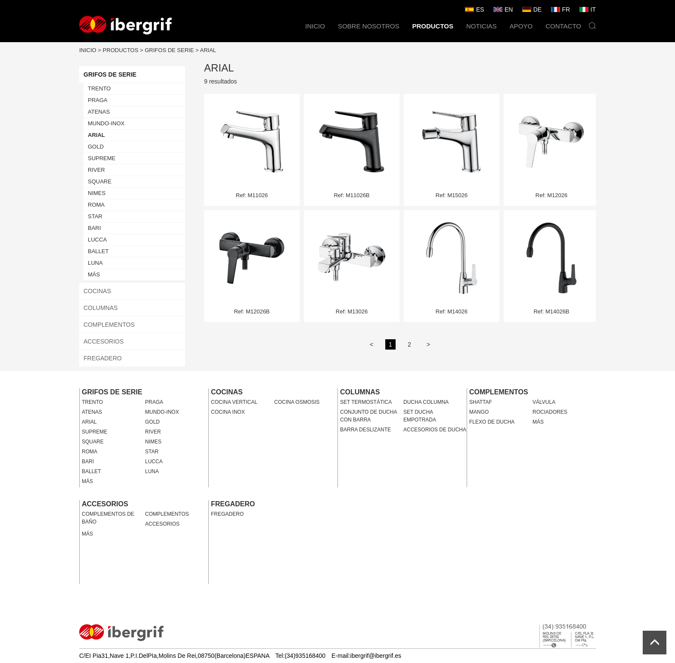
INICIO (315, 26)
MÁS (94, 274)
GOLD (96, 146)
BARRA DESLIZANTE (365, 430)
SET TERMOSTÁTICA (366, 402)
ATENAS (99, 111)
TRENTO (99, 88)
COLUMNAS (101, 307)
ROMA (96, 204)
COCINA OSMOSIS (296, 402)
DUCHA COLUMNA (426, 402)
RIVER (96, 170)
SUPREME (101, 158)
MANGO (479, 412)
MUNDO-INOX (106, 123)
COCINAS (97, 291)
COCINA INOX (228, 412)
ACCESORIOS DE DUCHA (434, 430)
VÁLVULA (544, 402)
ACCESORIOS (104, 341)
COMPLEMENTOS (109, 324)
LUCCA (97, 239)
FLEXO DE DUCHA (491, 422)
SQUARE (99, 181)
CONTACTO (563, 26)
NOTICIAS (481, 26)
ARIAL (208, 50)
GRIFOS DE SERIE (169, 50)
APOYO (521, 26)
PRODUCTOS (432, 26)
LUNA (95, 263)
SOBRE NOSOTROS (368, 26)
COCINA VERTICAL (234, 402)
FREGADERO (103, 358)
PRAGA (98, 100)
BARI (94, 228)
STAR (95, 216)
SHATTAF (480, 402)
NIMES (96, 193)
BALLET (98, 251)
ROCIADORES (550, 412)
